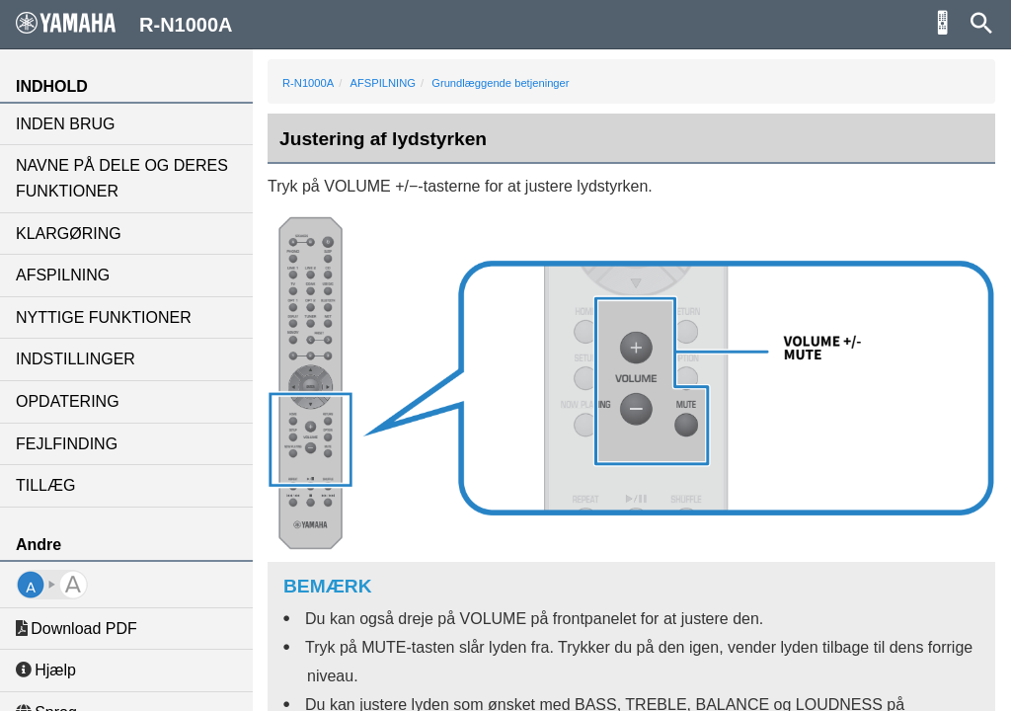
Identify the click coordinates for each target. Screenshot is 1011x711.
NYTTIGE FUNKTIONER (104, 317)
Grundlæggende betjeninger (500, 83)
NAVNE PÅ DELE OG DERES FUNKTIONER (122, 178)
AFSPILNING (63, 275)
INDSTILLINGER (75, 359)
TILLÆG (45, 485)
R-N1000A (308, 83)
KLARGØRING (68, 233)
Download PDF (76, 628)
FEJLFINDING (66, 443)
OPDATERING (67, 401)
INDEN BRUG (65, 124)
